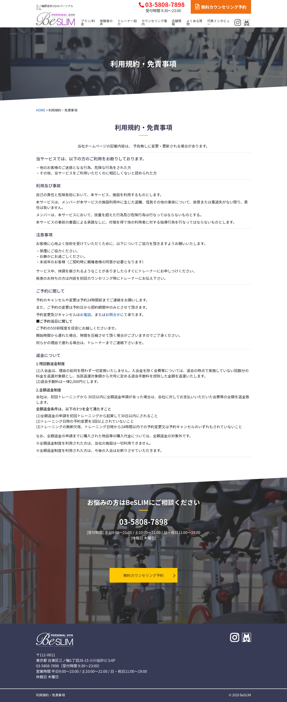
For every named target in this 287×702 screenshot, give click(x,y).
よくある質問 (194, 22)
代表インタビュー (218, 22)
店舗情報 (176, 22)
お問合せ (113, 314)
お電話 (85, 314)
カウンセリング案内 (154, 22)
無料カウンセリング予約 (221, 7)
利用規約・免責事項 (50, 695)
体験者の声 (106, 22)
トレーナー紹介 (127, 22)
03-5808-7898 (162, 4)
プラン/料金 (88, 22)
